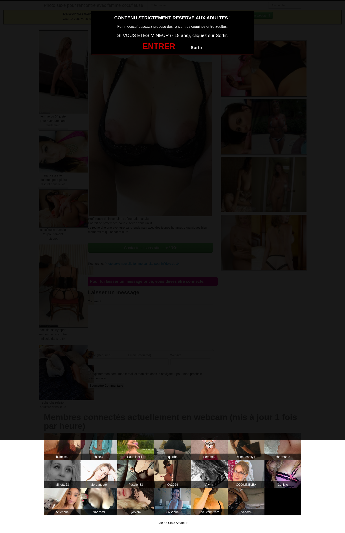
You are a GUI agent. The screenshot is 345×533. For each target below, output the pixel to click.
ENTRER (159, 46)
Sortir (196, 47)
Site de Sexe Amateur (172, 523)
